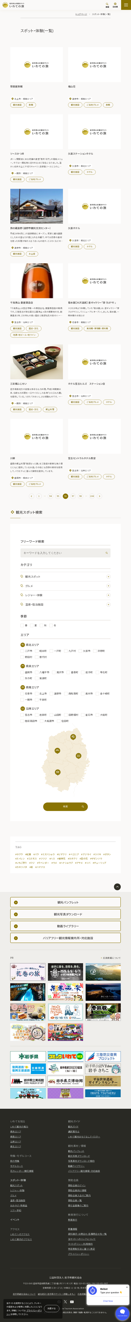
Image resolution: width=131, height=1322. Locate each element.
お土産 (32, 253)
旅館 (31, 104)
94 (50, 496)
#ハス (52, 858)
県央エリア (15, 1131)
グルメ (68, 586)
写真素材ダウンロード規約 (81, 1160)
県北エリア (15, 1146)
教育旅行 (72, 1219)
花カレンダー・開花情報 (22, 1171)
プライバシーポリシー (78, 1254)
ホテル (90, 171)
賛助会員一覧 (75, 1200)
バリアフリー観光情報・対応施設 (84, 1171)
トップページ (81, 14)
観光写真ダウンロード (79, 1156)
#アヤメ (79, 863)
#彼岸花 (61, 858)
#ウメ (54, 863)
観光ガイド (73, 1126)
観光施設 (17, 104)
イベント (15, 1219)
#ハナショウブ (66, 863)
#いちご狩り (21, 863)
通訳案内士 (73, 1131)
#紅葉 (28, 854)
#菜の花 (84, 858)
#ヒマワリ (62, 854)
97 (73, 496)
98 (80, 496)
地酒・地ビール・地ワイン (24, 334)
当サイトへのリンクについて (82, 1239)
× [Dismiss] (127, 1287)
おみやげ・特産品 (18, 1205)
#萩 (31, 867)
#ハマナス (40, 867)
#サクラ (19, 854)
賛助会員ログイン (77, 1185)
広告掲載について (112, 957)
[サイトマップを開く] (126, 5)
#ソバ (87, 863)
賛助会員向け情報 (77, 1190)
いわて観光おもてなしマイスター (84, 1136)
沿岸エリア (15, 1141)
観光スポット (68, 576)
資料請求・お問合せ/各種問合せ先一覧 (87, 1233)
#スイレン (20, 858)
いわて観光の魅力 (19, 1126)
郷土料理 (50, 409)
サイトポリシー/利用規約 (80, 1243)
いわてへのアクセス (20, 1234)
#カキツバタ (21, 867)
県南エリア (15, 1136)
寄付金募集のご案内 (78, 1205)
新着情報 (72, 1229)
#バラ (36, 854)
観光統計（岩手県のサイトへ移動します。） (56, 1293)
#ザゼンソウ (96, 858)
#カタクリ (72, 858)
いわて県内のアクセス (21, 1239)
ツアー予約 (15, 1210)
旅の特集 (14, 1160)
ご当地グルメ (93, 104)
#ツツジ (43, 858)
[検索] (107, 5)
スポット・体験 (18, 1180)
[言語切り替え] (115, 5)
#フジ (32, 863)
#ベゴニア (74, 854)
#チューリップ (99, 863)
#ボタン (107, 854)
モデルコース (16, 1166)
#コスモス (32, 858)
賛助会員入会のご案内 (79, 1195)
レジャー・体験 (68, 595)
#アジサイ (86, 854)
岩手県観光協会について (24, 1293)
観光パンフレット (76, 1151)
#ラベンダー (43, 863)
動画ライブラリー (76, 1166)
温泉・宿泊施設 (68, 604)
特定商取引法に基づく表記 (81, 1248)
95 (58, 496)
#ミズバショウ (48, 854)
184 (92, 496)
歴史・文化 (33, 328)
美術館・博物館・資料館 (97, 328)
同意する (52, 1308)
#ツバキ (97, 854)
